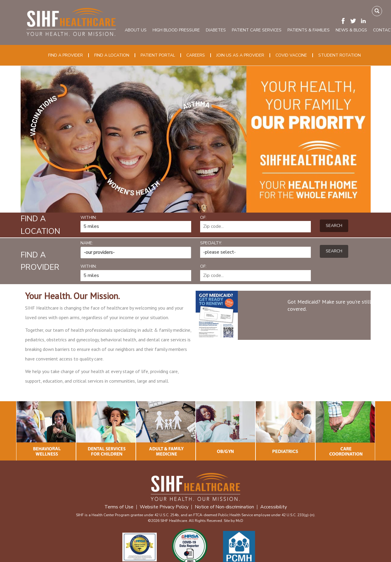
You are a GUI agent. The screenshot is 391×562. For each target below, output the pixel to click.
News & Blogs (351, 30)
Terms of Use (118, 507)
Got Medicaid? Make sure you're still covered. (329, 305)
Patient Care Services (257, 30)
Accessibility (273, 507)
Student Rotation (339, 55)
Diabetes (216, 30)
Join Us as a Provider (240, 55)
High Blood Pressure (176, 30)
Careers (195, 55)
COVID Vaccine (291, 55)
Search (334, 225)
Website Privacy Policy (164, 507)
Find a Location (111, 55)
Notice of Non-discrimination (224, 507)
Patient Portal (158, 55)
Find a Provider (65, 55)
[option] (196, 139)
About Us (136, 30)
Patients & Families (308, 30)
